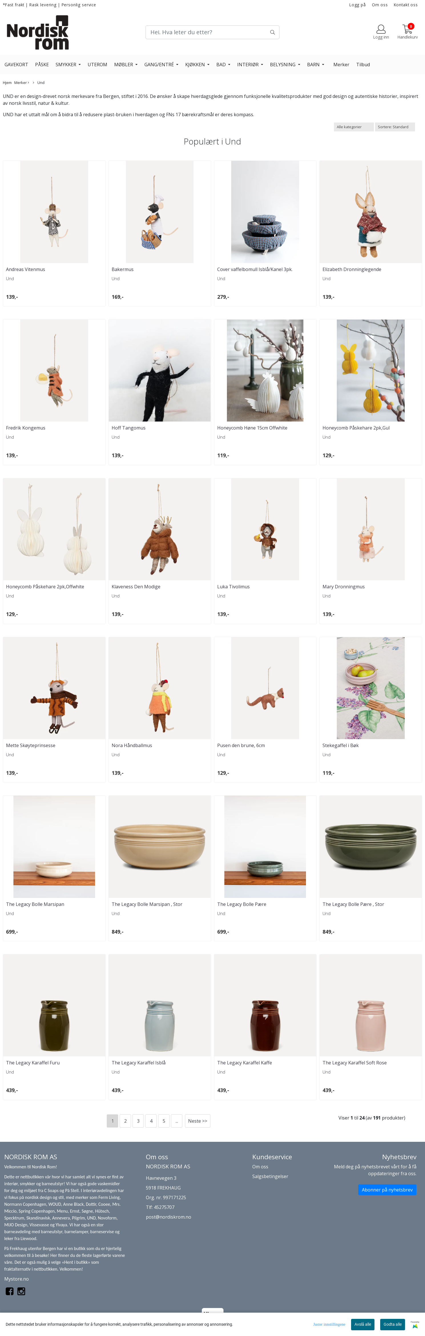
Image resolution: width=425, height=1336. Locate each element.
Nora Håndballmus (132, 745)
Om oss (380, 4)
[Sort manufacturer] (354, 127)
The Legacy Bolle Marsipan (35, 904)
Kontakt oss (406, 4)
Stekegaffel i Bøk (341, 745)
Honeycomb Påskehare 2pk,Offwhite (45, 586)
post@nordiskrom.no (168, 1217)
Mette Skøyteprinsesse (30, 745)
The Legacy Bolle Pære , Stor (353, 904)
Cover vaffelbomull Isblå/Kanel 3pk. (255, 269)
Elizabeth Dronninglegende (352, 269)
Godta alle (393, 1324)
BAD (221, 64)
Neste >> (197, 1121)
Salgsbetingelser (270, 1176)
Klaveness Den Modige (136, 586)
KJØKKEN (195, 64)
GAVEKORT (16, 64)
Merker (341, 64)
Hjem (7, 82)
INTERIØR (248, 64)
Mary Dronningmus (344, 586)
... (177, 1121)
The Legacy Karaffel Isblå (139, 1063)
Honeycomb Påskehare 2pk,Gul (356, 428)
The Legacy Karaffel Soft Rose (355, 1063)
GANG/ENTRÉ (159, 64)
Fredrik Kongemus (25, 428)
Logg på (357, 4)
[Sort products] (395, 127)
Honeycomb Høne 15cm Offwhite (252, 428)
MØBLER (124, 64)
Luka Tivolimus (233, 586)
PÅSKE (42, 64)
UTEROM (97, 64)
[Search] (213, 32)
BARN (314, 64)
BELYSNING (283, 64)
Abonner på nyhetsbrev (387, 1190)
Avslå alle (362, 1324)
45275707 (164, 1207)
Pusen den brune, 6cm (241, 745)
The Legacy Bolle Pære (241, 904)
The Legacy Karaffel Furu (33, 1063)
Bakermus (123, 269)
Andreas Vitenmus (25, 269)
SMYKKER (66, 64)
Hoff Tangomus (129, 428)
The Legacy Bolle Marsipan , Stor (147, 904)
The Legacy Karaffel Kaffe (244, 1063)
